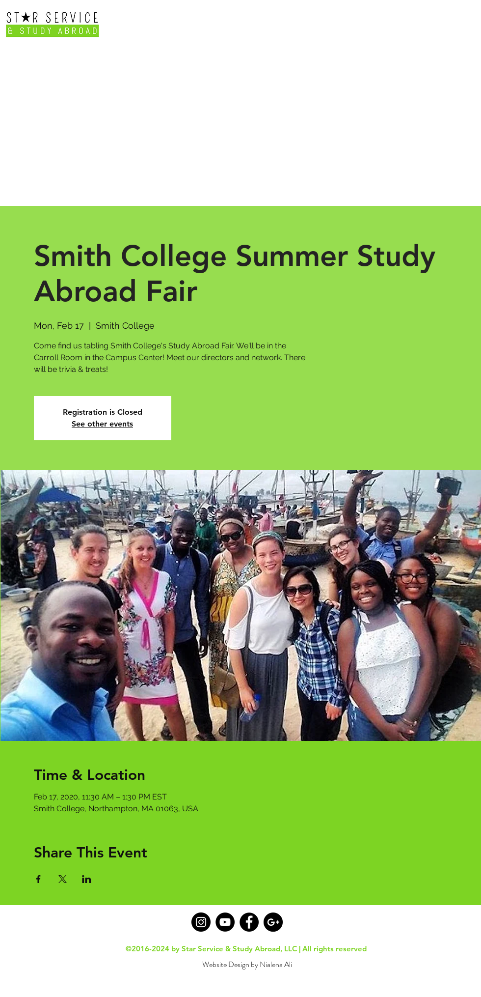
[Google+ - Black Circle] (273, 922)
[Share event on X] (62, 879)
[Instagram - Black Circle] (201, 922)
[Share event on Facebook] (38, 879)
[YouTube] (225, 922)
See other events (102, 423)
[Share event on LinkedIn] (86, 879)
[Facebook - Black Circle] (249, 922)
